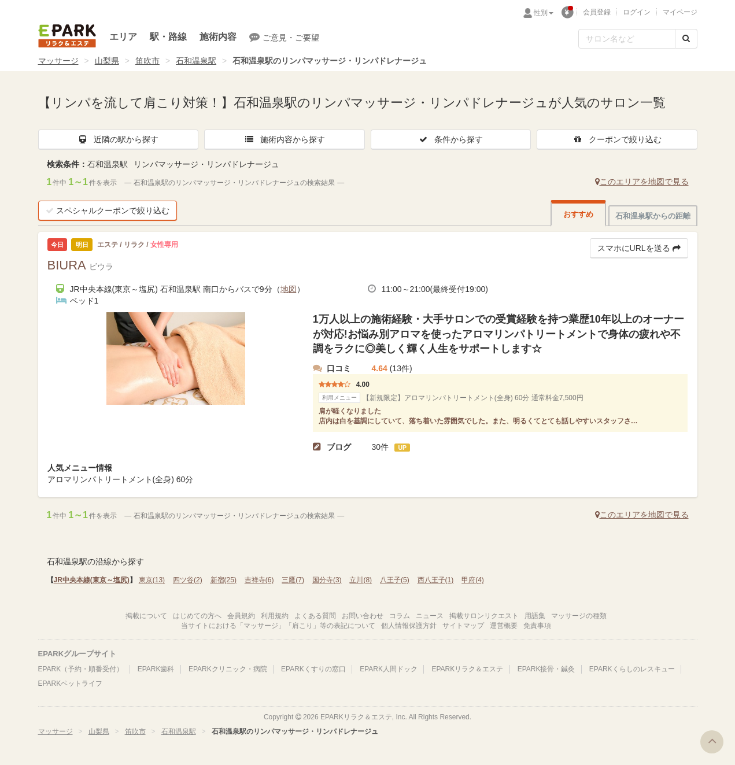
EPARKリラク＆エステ (67, 35)
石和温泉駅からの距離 (652, 216)
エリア (123, 37)
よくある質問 (315, 616)
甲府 (472, 580)
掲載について (146, 616)
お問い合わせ (362, 616)
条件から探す (450, 139)
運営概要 (504, 626)
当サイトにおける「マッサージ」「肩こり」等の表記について (278, 626)
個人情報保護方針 (409, 626)
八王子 (394, 580)
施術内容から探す (284, 139)
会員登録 (597, 12)
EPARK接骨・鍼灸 (546, 669)
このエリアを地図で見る (642, 181)
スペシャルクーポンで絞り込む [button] (107, 210)
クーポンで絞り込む (617, 139)
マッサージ (58, 60)
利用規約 (275, 616)
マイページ (680, 12)
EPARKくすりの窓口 (313, 669)
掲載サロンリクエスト (484, 616)
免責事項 (537, 626)
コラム (399, 616)
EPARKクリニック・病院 (228, 669)
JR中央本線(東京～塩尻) (92, 580)
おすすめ (578, 214)
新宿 (223, 580)
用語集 (535, 616)
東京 (152, 580)
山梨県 (107, 60)
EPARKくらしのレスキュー (632, 669)
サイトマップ (463, 626)
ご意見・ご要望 (284, 37)
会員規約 (241, 616)
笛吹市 (147, 60)
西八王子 (436, 580)
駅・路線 (168, 37)
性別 (543, 13)
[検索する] (686, 38)
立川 (360, 580)
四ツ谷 (187, 580)
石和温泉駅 (196, 60)
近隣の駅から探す (117, 139)
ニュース (430, 616)
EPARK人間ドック (389, 669)
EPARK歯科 (156, 669)
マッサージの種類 (579, 616)
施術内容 (218, 37)
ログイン (637, 12)
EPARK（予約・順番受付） (81, 669)
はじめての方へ (197, 616)
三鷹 (293, 580)
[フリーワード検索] (626, 39)
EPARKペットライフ (70, 683)
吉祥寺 (259, 580)
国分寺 (327, 580)
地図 (288, 289)
